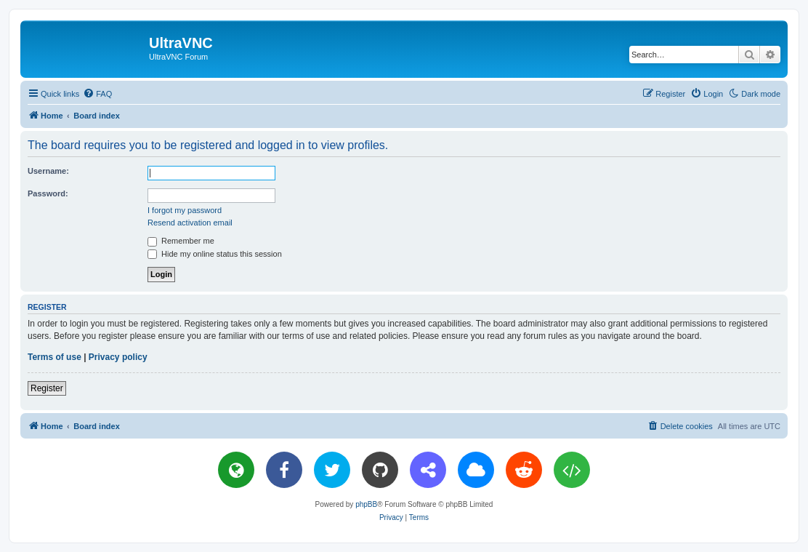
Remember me (181, 240)
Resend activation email (190, 222)
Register (47, 388)
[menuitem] (97, 94)
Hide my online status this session (215, 253)
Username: (48, 171)
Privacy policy (118, 357)
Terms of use (54, 357)
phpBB (366, 504)
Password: (48, 193)
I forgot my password (185, 210)
